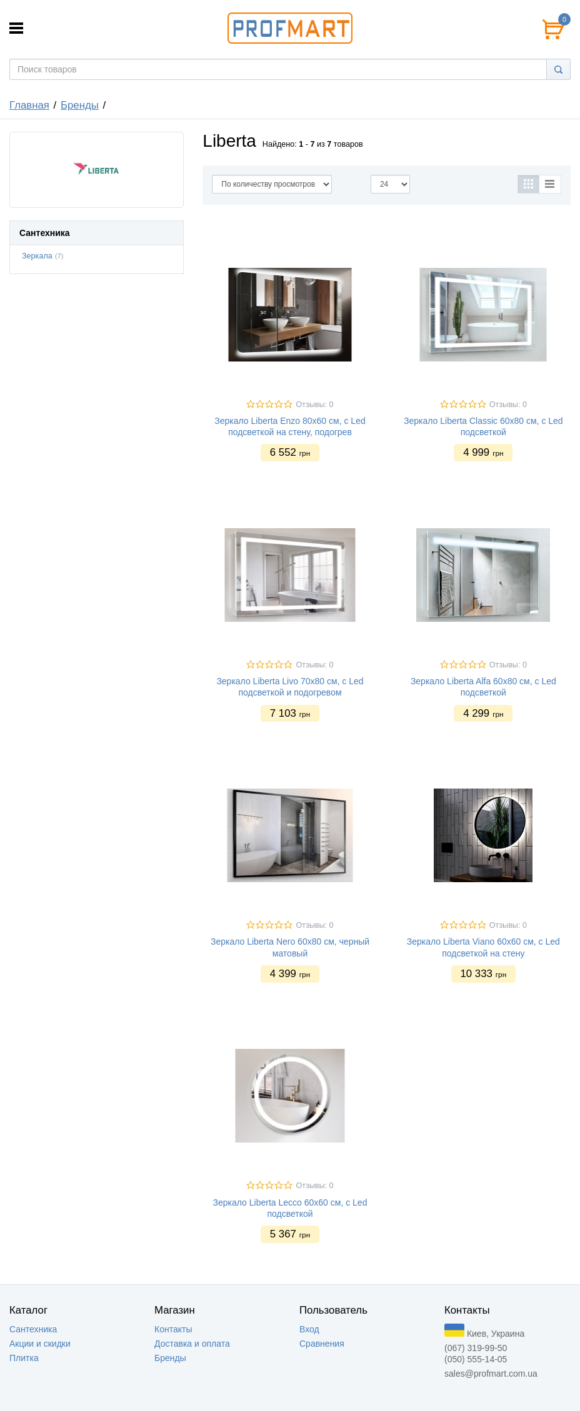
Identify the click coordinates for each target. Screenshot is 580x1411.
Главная (29, 105)
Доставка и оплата (192, 1344)
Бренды (80, 105)
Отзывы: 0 (314, 404)
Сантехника (33, 1329)
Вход (309, 1329)
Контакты (173, 1329)
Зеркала (37, 256)
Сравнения (321, 1344)
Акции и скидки (40, 1344)
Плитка (24, 1358)
